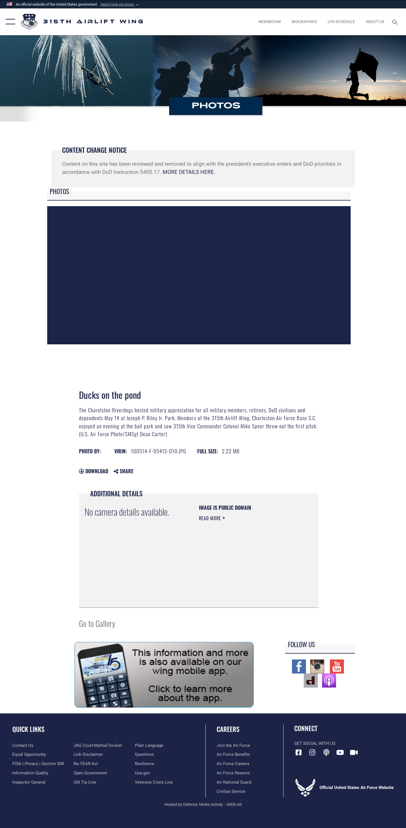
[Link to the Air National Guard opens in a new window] (234, 782)
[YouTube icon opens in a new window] (340, 752)
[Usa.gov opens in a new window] (142, 772)
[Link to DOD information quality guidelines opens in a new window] (30, 772)
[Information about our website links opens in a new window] (88, 754)
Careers (228, 729)
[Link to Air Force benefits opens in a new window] (233, 754)
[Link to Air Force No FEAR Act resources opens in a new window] (86, 763)
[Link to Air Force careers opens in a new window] (233, 763)
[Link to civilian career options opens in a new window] (231, 791)
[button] (120, 4)
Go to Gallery (97, 623)
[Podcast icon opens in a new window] (326, 752)
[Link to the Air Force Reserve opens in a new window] (233, 772)
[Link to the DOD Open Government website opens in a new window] (90, 772)
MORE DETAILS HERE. (189, 172)
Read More (211, 518)
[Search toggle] (396, 21)
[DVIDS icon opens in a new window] (354, 752)
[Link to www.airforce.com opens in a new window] (233, 745)
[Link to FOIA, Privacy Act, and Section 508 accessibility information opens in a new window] (38, 763)
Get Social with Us (314, 743)
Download (93, 471)
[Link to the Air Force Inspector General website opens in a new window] (29, 782)
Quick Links (28, 729)
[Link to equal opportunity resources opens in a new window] (29, 754)
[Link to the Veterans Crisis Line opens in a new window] (154, 782)
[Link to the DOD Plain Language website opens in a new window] (149, 745)
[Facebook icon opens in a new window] (298, 752)
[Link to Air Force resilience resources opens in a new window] (144, 763)
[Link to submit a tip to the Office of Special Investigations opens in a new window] (85, 782)
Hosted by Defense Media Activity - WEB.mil (203, 804)
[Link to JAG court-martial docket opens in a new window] (98, 745)
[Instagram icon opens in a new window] (312, 752)
